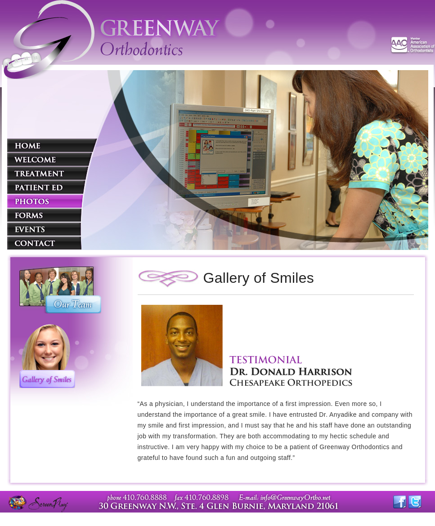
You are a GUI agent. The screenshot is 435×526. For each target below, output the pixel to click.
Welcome (52, 159)
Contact (52, 243)
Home (52, 145)
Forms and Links (52, 215)
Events (52, 229)
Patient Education (52, 187)
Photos (52, 201)
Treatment (52, 173)
